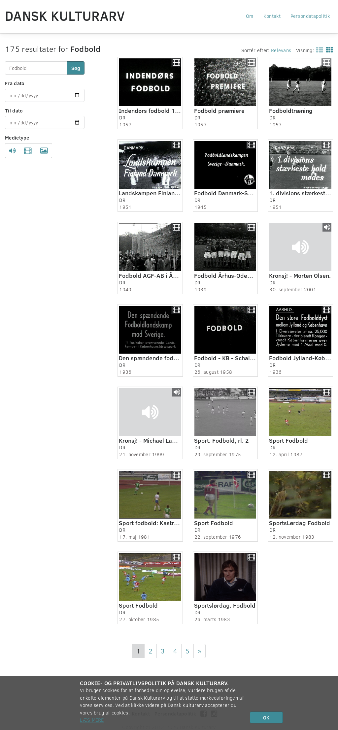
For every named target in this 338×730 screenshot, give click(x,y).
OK (266, 717)
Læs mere (92, 719)
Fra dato (14, 83)
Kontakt (272, 16)
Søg (75, 68)
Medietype (17, 137)
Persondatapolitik (310, 16)
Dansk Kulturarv (65, 15)
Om (250, 16)
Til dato (14, 110)
